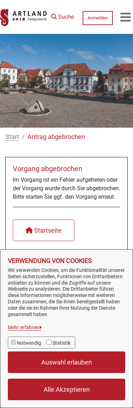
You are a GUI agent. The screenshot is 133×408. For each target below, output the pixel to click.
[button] (62, 15)
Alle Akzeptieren (67, 389)
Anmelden (98, 18)
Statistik (61, 343)
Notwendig (29, 343)
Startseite (44, 230)
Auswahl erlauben (66, 362)
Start (12, 136)
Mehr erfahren (23, 327)
